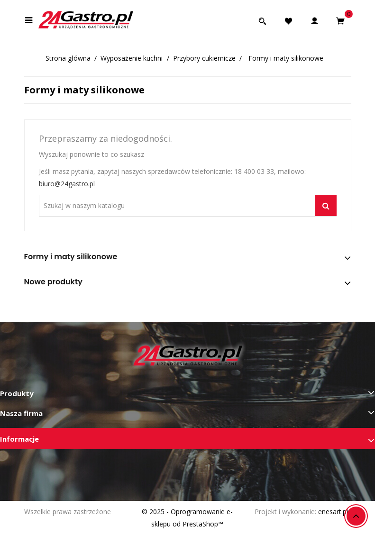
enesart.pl (333, 511)
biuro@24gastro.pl (67, 183)
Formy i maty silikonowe (71, 256)
